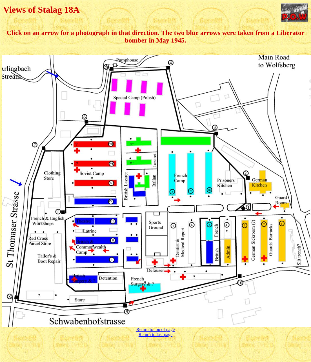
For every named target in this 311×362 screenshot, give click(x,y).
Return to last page (155, 334)
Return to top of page (155, 329)
